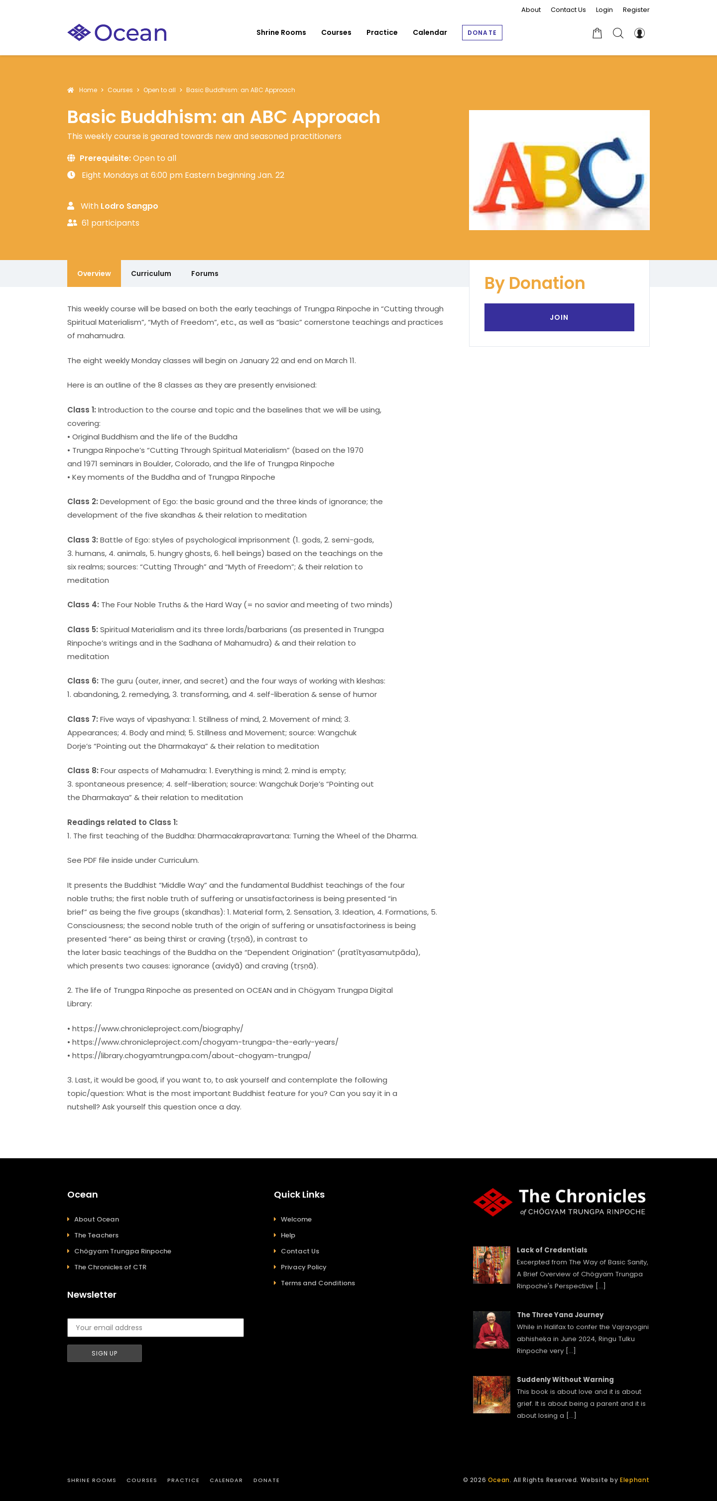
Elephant (635, 1480)
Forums (205, 273)
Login (604, 9)
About (531, 9)
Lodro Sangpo (129, 206)
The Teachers (96, 1235)
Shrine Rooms (92, 1480)
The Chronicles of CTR (110, 1267)
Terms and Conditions (318, 1283)
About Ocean (96, 1219)
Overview (94, 273)
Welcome (296, 1219)
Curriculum (151, 273)
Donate (266, 1480)
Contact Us (568, 9)
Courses (141, 1480)
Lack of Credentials (552, 1250)
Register (636, 9)
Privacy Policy (304, 1267)
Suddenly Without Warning (565, 1379)
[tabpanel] (258, 707)
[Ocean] (117, 32)
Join (559, 317)
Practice (183, 1480)
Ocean (499, 1480)
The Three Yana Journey (560, 1315)
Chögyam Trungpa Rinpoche (122, 1251)
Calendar (226, 1480)
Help (288, 1235)
